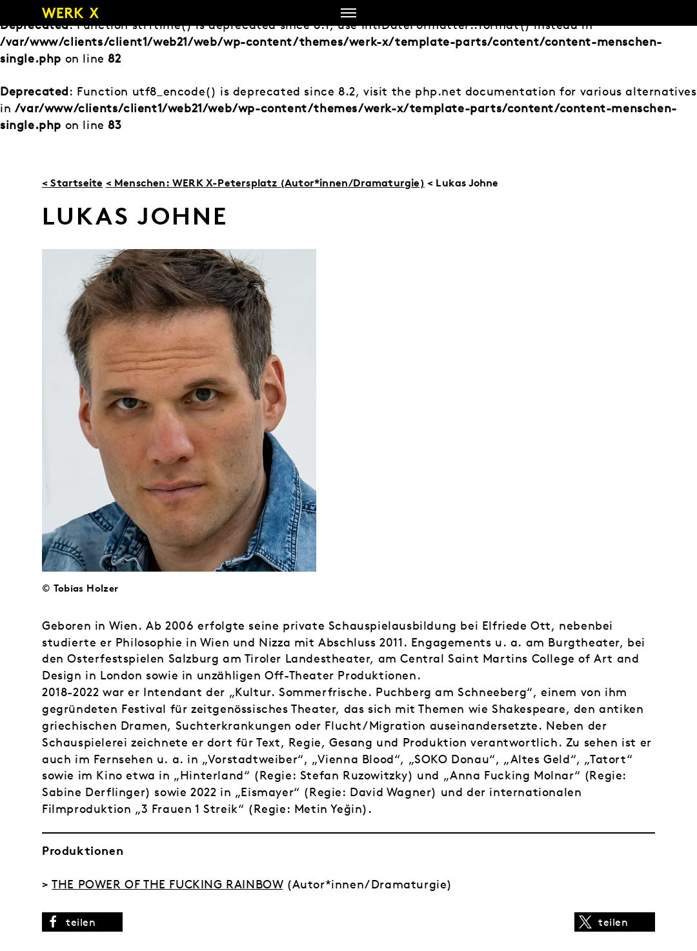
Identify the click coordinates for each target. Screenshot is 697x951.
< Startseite (72, 182)
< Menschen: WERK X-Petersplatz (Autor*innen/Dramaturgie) (265, 182)
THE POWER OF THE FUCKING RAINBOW (167, 884)
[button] (82, 922)
